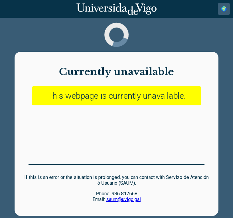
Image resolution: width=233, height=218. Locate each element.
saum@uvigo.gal (123, 199)
